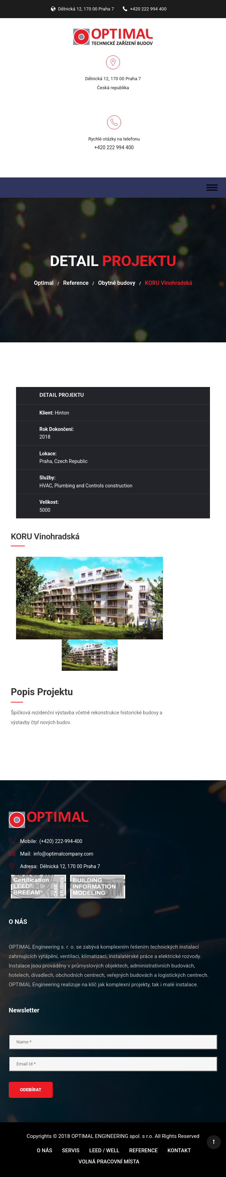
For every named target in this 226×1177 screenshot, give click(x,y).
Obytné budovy (116, 283)
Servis (71, 1150)
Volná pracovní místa (108, 1162)
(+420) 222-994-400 (60, 841)
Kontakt (179, 1150)
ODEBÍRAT (31, 1089)
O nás (44, 1150)
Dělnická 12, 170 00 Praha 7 (70, 866)
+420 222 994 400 (114, 147)
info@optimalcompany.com (63, 854)
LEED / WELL (104, 1150)
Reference (76, 283)
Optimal (43, 283)
